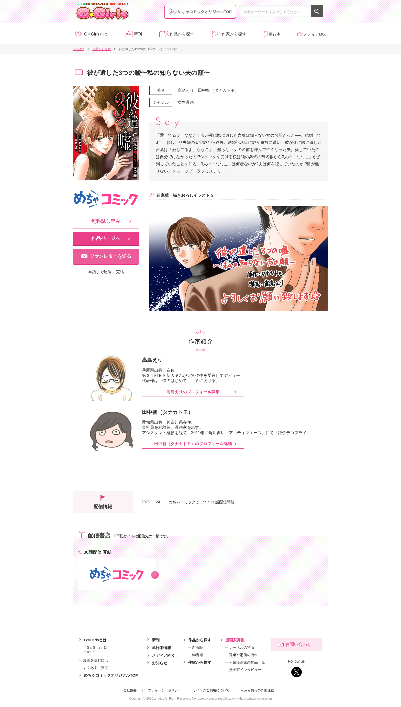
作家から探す (234, 34)
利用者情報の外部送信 (257, 690)
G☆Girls (102, 11)
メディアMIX (315, 34)
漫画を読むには (95, 660)
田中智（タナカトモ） (218, 90)
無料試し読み (105, 221)
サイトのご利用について (211, 690)
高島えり (185, 90)
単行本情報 (161, 648)
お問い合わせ (298, 644)
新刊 (138, 34)
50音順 (197, 655)
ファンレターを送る (110, 256)
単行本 (274, 34)
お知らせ (159, 663)
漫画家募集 (234, 640)
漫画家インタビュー (245, 669)
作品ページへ (105, 238)
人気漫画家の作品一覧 (247, 662)
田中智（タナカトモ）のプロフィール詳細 (193, 444)
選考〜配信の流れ (243, 655)
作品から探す (182, 34)
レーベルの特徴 (241, 647)
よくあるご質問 (95, 667)
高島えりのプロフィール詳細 (193, 392)
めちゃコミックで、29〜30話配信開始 (202, 502)
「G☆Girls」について (93, 650)
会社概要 (130, 690)
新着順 (197, 647)
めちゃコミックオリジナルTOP (205, 11)
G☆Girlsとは (95, 34)
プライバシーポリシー (164, 690)
